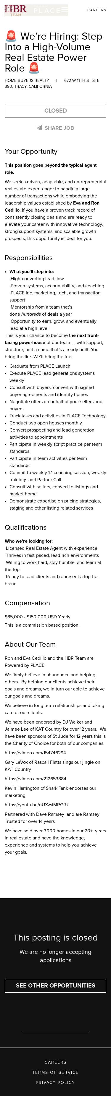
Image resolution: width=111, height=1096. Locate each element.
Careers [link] (97, 10)
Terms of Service (55, 1073)
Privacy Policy (55, 1083)
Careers (56, 1063)
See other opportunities (55, 985)
